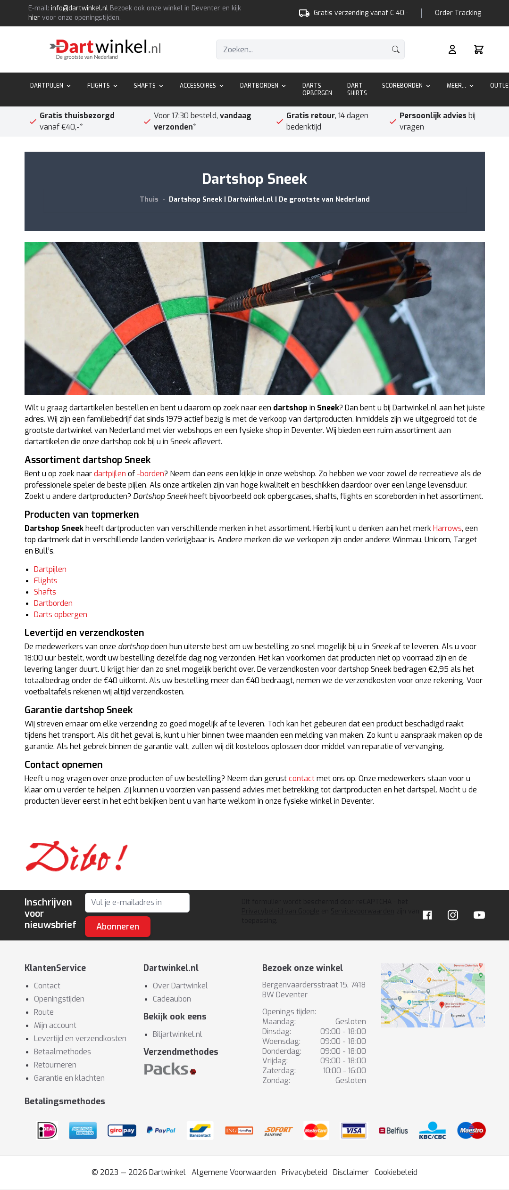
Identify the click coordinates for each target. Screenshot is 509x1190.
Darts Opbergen (317, 89)
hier (34, 17)
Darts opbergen (60, 614)
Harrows (447, 528)
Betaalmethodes (62, 1052)
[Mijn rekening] (452, 49)
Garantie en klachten (69, 1078)
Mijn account (55, 1025)
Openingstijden (59, 999)
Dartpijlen (51, 86)
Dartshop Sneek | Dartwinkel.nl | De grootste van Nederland (269, 199)
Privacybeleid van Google (280, 911)
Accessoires (202, 86)
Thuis (149, 199)
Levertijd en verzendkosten (80, 1038)
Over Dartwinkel (180, 986)
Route (44, 1012)
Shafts (149, 86)
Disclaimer (351, 1172)
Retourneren (55, 1065)
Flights (103, 86)
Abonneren (117, 926)
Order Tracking (458, 12)
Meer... (461, 86)
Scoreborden (407, 86)
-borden (150, 474)
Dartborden (263, 86)
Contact (47, 986)
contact (302, 778)
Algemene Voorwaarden (234, 1172)
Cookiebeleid (396, 1172)
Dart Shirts (357, 89)
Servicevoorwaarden (362, 911)
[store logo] (105, 50)
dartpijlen (110, 474)
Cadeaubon (172, 999)
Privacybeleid (304, 1172)
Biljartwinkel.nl (177, 1034)
